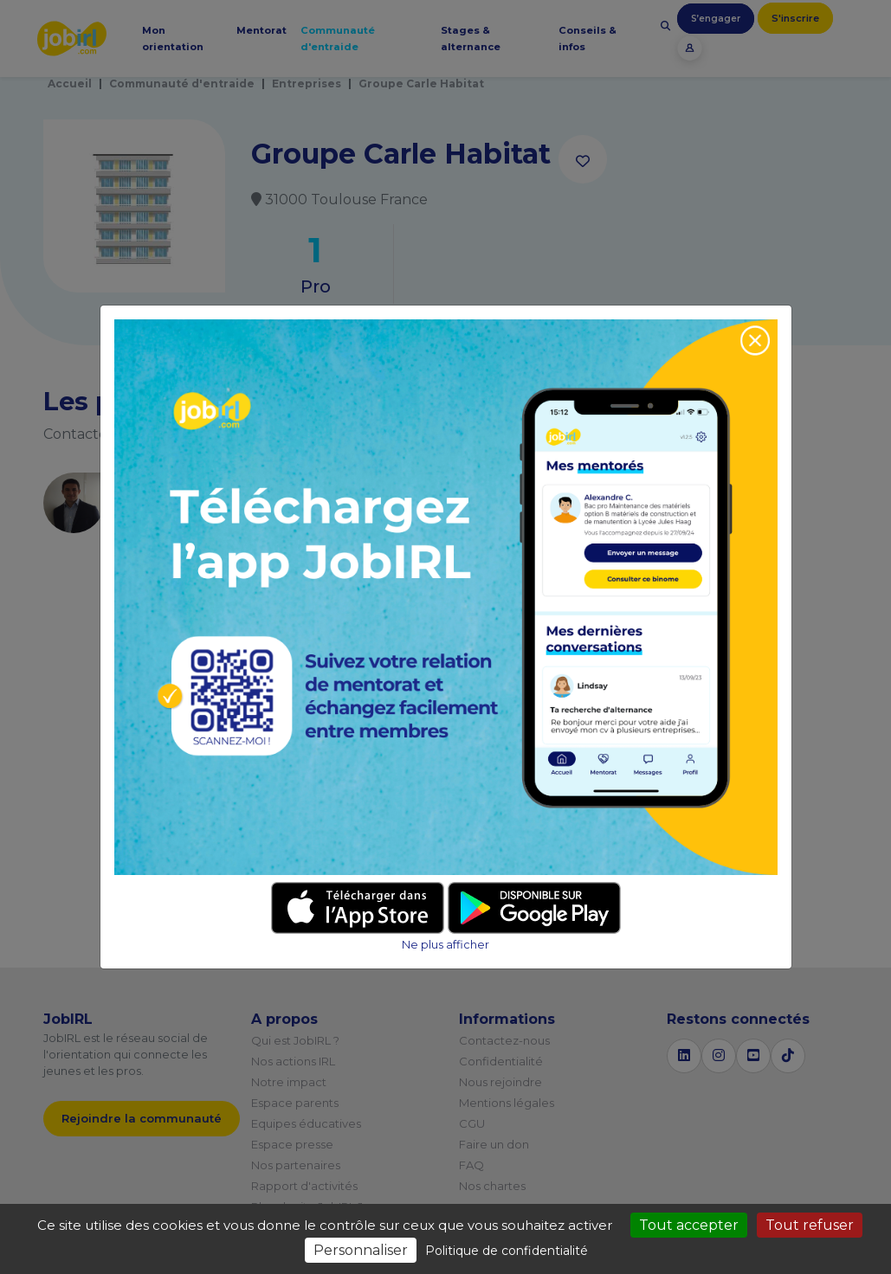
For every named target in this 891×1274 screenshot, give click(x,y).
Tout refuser (809, 1225)
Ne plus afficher (445, 944)
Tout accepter (689, 1225)
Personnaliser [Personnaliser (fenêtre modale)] (360, 1250)
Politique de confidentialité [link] (506, 1250)
